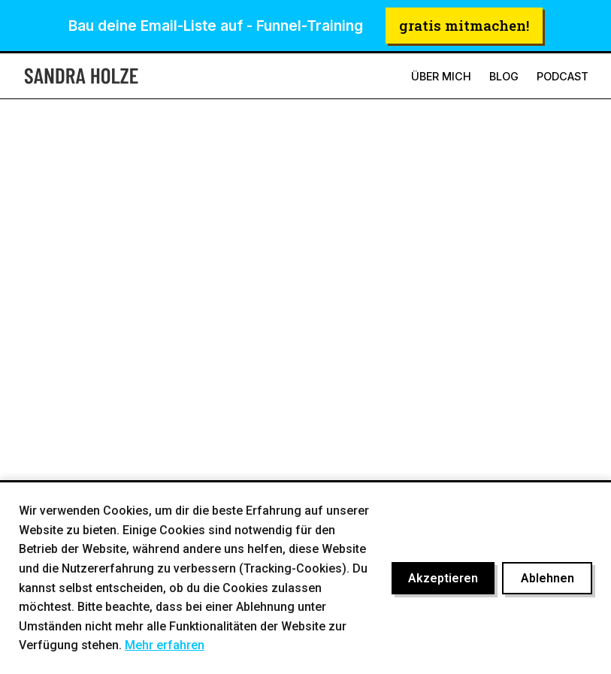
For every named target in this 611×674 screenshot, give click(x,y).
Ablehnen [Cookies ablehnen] (547, 578)
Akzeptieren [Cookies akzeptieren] (443, 578)
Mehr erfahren (164, 645)
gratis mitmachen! (464, 25)
